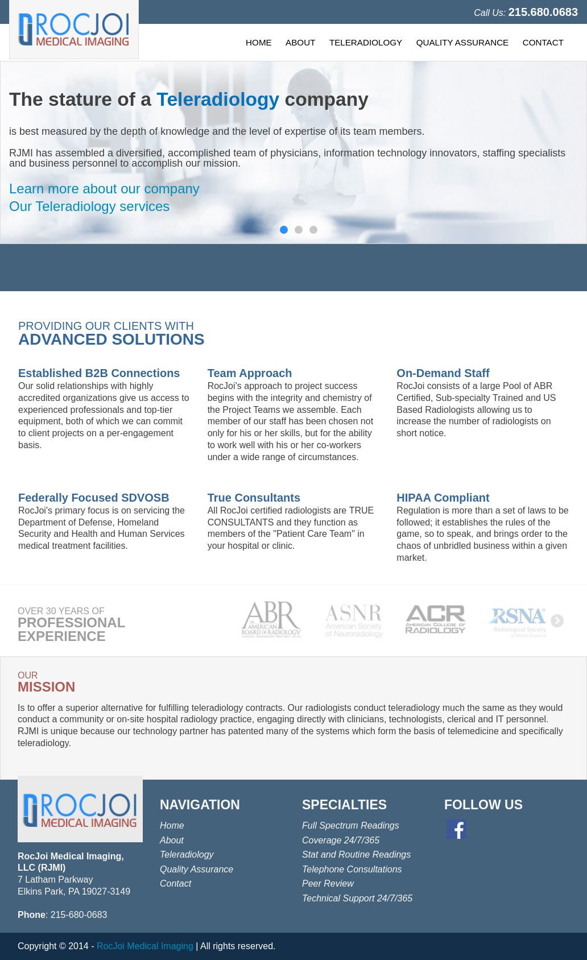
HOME (259, 42)
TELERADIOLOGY (365, 42)
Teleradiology (187, 854)
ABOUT (300, 42)
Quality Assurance (196, 869)
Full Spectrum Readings (350, 825)
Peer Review (328, 883)
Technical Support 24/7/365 (357, 898)
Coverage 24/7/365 (340, 840)
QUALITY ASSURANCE (462, 42)
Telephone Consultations (352, 869)
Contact (175, 883)
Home (172, 825)
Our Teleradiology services (89, 206)
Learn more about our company (104, 188)
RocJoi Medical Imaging (145, 946)
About (172, 840)
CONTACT (543, 42)
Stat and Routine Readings (356, 854)
